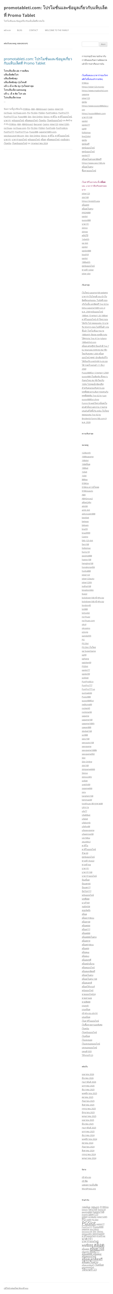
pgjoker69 (86, 662)
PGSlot (41, 112)
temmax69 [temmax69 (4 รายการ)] (98, 1233)
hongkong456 (88, 567)
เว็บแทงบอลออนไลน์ (91, 1043)
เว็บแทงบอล (87, 1040)
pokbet (85, 677)
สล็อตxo (85, 956)
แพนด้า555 (87, 1051)
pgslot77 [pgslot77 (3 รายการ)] (100, 1224)
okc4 (84, 624)
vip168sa (86, 837)
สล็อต (43, 139)
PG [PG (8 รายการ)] (84, 1219)
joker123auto (88, 578)
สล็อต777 (86, 929)
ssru (84, 792)
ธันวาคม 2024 (88, 1135)
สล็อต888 (86, 933)
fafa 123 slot (87, 540)
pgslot (85, 121)
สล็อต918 (86, 940)
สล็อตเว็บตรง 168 (89, 979)
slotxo (85, 227)
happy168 (86, 559)
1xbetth (85, 239)
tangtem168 (87, 796)
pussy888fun (88, 700)
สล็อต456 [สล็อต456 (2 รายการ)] (85, 1252)
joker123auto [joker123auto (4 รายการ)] (89, 1216)
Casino (51, 109)
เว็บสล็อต (86, 1036)
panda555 (86, 635)
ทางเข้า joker (88, 269)
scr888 (85, 735)
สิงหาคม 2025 (88, 1104)
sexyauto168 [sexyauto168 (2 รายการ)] (87, 1231)
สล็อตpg (85, 952)
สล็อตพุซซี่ (86, 959)
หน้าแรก (7, 30)
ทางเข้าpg (86, 864)
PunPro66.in (62, 128)
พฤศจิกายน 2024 (89, 1139)
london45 (86, 605)
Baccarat (38, 124)
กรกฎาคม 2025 (89, 1108)
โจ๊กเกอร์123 (87, 1055)
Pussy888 (22, 116)
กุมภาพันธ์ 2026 (89, 1081)
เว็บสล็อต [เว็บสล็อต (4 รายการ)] (99, 1264)
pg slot (85, 243)
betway (85, 521)
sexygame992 (88, 754)
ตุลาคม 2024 (87, 1142)
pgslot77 (86, 124)
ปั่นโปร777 (86, 891)
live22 (84, 593)
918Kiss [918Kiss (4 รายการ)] (104, 1207)
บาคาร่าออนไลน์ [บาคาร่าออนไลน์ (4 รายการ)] (90, 1241)
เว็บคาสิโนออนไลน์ (90, 1020)
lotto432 (86, 612)
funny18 (86, 551)
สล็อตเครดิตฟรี (88, 971)
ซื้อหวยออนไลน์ (89, 170)
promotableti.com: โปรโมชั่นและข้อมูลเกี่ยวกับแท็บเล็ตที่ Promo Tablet (55, 11)
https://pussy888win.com (94, 113)
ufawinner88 (88, 834)
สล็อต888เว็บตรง (89, 937)
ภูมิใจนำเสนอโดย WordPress (16, 1288)
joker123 (86, 98)
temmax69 (87, 799)
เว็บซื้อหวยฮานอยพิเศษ (92, 1024)
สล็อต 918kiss (88, 918)
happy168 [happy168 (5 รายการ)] (98, 1212)
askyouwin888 (88, 513)
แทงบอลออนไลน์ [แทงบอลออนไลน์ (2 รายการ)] (88, 1267)
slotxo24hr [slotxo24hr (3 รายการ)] (87, 1233)
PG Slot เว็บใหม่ (89, 647)
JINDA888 (86, 212)
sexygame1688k (89, 750)
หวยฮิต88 (86, 1001)
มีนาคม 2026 (88, 1078)
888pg (85, 479)
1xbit (84, 475)
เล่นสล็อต (86, 1017)
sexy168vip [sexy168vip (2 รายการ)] (94, 1229)
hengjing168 (87, 563)
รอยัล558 (86, 906)
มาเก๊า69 (86, 902)
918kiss (85, 83)
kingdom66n (88, 590)
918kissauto (87, 490)
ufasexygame (88, 830)
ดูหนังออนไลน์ (88, 147)
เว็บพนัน (42, 120)
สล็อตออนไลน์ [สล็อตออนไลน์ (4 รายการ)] (89, 1256)
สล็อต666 (86, 925)
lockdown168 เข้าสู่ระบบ (93, 597)
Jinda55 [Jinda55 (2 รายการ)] (85, 1214)
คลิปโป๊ (85, 235)
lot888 (85, 609)
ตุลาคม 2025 (87, 1097)
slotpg (85, 231)
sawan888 (86, 727)
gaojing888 (87, 555)
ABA (33, 109)
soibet (85, 780)
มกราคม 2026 (88, 1085)
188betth (86, 262)
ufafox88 (86, 826)
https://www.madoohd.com (95, 90)
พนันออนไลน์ (18, 120)
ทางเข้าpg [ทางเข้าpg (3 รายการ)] (100, 1236)
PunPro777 (63, 112)
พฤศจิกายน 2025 (89, 1093)
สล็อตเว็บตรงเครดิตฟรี (91, 159)
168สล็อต (86, 464)
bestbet (85, 517)
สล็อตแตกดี (87, 982)
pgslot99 (86, 673)
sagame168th (88, 723)
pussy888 (86, 220)
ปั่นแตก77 (86, 887)
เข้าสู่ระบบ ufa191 (90, 1013)
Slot (29, 116)
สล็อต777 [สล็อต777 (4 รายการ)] (95, 1251)
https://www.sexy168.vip (93, 163)
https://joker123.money (93, 86)
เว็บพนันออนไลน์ (54, 120)
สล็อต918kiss (88, 944)
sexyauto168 (88, 742)
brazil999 (86, 532)
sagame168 (87, 719)
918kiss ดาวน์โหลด (90, 487)
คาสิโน (53, 116)
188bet (85, 468)
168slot (85, 460)
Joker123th (64, 124)
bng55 (85, 529)
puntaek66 (87, 693)
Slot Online (37, 116)
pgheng (85, 658)
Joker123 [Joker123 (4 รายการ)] (93, 1214)
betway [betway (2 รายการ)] (85, 1210)
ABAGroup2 (41, 109)
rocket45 (86, 708)
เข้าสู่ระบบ (86, 1177)
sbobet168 (87, 731)
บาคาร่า (7, 120)
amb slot (86, 510)
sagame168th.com (47, 131)
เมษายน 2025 (88, 1120)
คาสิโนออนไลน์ (65, 116)
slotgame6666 (88, 769)
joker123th (87, 582)
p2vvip (85, 632)
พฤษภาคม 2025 (89, 1116)
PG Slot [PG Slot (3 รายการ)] (95, 1219)
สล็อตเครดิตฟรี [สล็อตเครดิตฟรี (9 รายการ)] (92, 1259)
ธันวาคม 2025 (88, 1089)
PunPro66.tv (51, 112)
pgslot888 (86, 250)
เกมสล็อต (86, 1009)
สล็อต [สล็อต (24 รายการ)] (99, 1245)
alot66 (85, 506)
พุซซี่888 (85, 898)
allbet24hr (86, 502)
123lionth (86, 452)
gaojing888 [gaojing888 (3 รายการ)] (87, 1212)
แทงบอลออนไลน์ (89, 1047)
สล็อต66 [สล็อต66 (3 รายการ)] (85, 1249)
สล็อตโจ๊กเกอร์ (88, 986)
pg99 (84, 128)
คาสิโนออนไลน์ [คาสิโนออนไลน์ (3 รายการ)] (89, 1236)
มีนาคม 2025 (88, 1123)
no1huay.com (19, 112)
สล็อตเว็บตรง (87, 166)
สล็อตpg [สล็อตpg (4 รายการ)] (97, 1254)
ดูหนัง (84, 102)
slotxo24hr (87, 776)
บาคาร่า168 (87, 117)
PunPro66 (50, 128)
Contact (33, 30)
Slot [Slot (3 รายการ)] (94, 1231)
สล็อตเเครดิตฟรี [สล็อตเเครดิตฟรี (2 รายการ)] (88, 1265)
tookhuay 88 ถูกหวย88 (92, 803)
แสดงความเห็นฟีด (90, 1184)
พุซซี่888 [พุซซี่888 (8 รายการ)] (87, 1245)
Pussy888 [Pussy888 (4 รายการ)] (98, 1226)
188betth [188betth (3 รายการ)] (95, 1207)
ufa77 (84, 811)
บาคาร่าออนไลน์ (19, 139)
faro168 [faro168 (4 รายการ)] (92, 1209)
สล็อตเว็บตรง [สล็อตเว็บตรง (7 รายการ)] (90, 1262)
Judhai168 (86, 586)
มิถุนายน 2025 (88, 1112)
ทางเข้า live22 (88, 860)
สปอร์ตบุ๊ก (86, 910)
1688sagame (88, 456)
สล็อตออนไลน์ (31, 120)
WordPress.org (89, 1188)
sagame (85, 94)
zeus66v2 (86, 841)
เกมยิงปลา (65, 139)
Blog (19, 30)
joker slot (86, 273)
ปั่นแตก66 (86, 883)
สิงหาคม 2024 (88, 1150)
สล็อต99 (85, 205)
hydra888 (86, 571)
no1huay (8, 112)
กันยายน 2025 (88, 1101)
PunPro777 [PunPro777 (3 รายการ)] (87, 1227)
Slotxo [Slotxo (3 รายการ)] (100, 1231)
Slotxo (47, 116)
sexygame (86, 746)
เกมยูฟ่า (85, 1005)
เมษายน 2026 (88, 1074)
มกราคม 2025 (88, 1131)
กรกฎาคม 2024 (89, 1154)
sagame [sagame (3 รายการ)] (85, 1229)
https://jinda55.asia (91, 201)
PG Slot (34, 112)
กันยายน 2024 (88, 1146)
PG (28, 112)
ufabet (85, 818)
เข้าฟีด (85, 1181)
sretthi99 (86, 784)
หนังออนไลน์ (87, 990)
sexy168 (85, 738)
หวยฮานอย (87, 998)
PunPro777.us (10, 116)
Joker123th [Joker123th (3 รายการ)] (102, 1216)
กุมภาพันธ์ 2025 (89, 1127)
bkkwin (85, 525)
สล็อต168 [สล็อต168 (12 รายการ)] (97, 1248)
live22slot (86, 136)
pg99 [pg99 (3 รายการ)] (88, 1219)
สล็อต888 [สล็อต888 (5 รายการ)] (87, 1254)
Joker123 (59, 109)
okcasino (86, 628)
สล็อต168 (86, 921)
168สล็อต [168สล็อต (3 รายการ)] (86, 1207)
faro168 (85, 544)
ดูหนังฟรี (85, 144)
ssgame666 (87, 788)
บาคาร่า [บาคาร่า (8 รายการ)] (87, 1238)
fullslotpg (86, 132)
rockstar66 (87, 712)
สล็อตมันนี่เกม (88, 963)
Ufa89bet (86, 815)
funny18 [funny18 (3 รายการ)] (102, 1209)
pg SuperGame (89, 651)
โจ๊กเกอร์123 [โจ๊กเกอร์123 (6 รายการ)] (89, 1269)
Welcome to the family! (57, 30)
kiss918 (85, 254)
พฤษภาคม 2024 (89, 1158)
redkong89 (87, 704)
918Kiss (26, 109)
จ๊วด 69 (85, 853)
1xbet (84, 471)
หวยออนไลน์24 (89, 994)
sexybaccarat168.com (14, 135)
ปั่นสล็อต (86, 879)
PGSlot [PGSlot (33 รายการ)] (89, 1223)
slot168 (85, 197)
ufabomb (86, 822)
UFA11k (85, 807)
